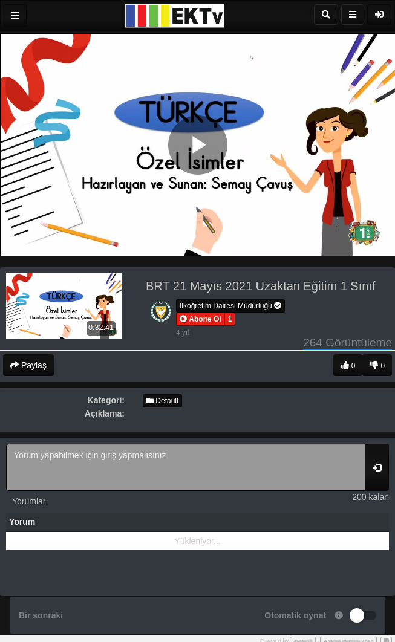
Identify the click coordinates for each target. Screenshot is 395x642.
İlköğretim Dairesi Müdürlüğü (230, 306)
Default (162, 401)
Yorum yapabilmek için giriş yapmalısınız (185, 467)
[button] (200, 319)
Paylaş (28, 365)
